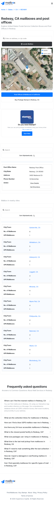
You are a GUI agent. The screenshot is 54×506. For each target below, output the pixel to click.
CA (16, 10)
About (30, 493)
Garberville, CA (34, 228)
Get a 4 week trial (27, 129)
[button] (27, 67)
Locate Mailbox (27, 44)
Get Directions (35, 187)
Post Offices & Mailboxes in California (27, 94)
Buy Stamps (22, 493)
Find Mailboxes (12, 493)
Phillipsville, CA (34, 316)
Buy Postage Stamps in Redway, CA (27, 100)
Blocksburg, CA (35, 360)
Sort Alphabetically (27, 155)
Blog (34, 493)
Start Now (27, 133)
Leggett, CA (33, 272)
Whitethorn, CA (34, 242)
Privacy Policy (42, 493)
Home (3, 10)
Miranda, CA (33, 287)
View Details (34, 183)
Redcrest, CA (34, 331)
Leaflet (34, 89)
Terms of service (27, 496)
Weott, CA (33, 346)
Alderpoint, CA (34, 257)
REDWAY (23, 10)
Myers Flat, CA (34, 301)
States (10, 10)
